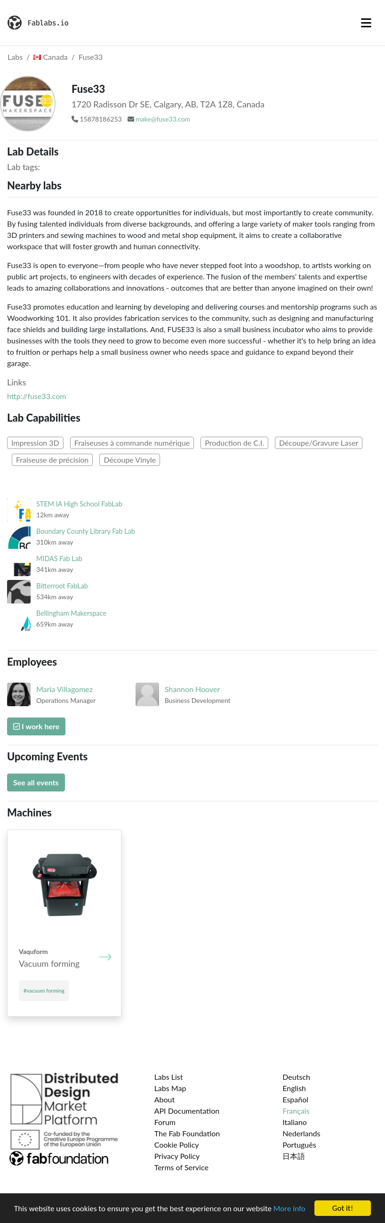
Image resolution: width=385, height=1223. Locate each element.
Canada (50, 56)
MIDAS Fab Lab (59, 558)
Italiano (294, 1121)
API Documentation (187, 1110)
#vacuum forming (44, 990)
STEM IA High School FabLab (79, 504)
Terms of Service (181, 1167)
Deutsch (296, 1076)
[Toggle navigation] (366, 23)
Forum (165, 1121)
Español (295, 1099)
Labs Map (170, 1088)
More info (289, 1209)
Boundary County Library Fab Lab (85, 531)
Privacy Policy (177, 1155)
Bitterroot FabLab (62, 586)
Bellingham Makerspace (71, 613)
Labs (15, 56)
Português (299, 1144)
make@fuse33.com (163, 119)
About (164, 1099)
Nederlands (301, 1133)
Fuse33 (91, 56)
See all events (36, 782)
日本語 (293, 1155)
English (294, 1088)
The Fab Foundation (187, 1133)
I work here (36, 726)
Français (295, 1110)
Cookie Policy (176, 1144)
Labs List (168, 1076)
